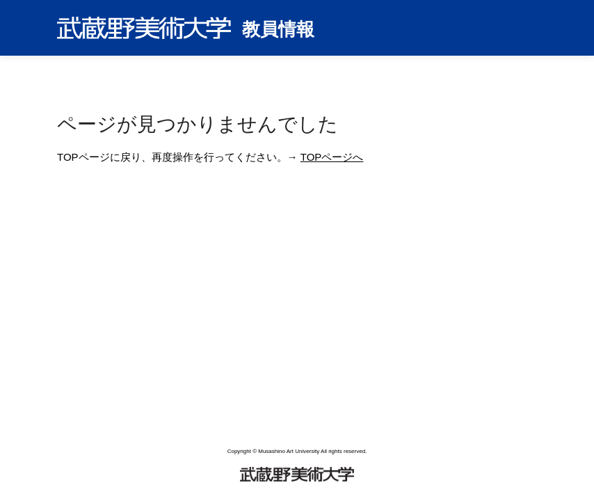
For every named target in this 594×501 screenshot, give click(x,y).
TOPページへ (332, 157)
